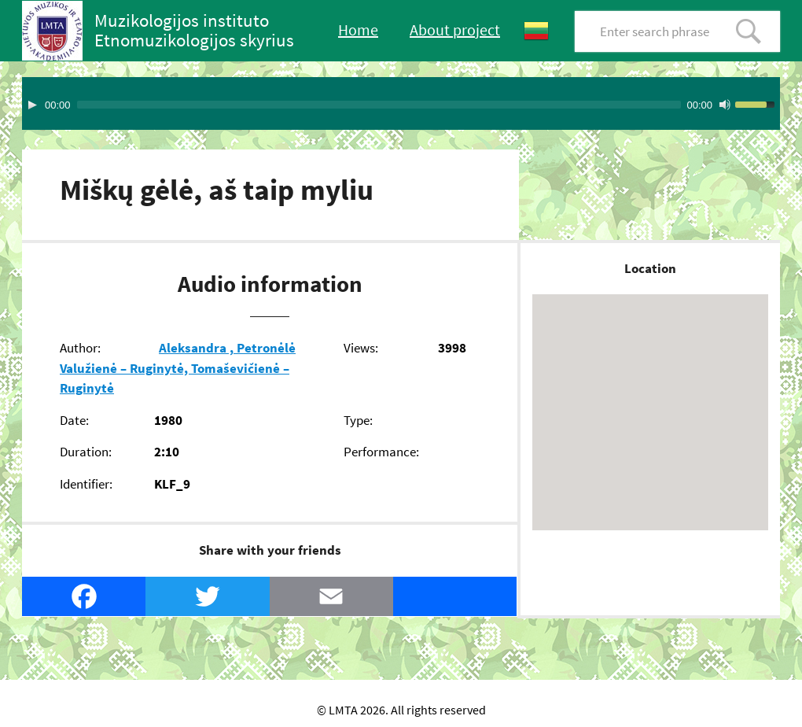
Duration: (86, 451)
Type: (358, 420)
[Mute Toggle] (725, 104)
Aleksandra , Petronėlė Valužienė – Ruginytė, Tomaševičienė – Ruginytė (178, 368)
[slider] (379, 105)
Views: (361, 347)
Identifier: (86, 484)
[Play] (32, 104)
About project (455, 29)
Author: (80, 347)
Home (358, 29)
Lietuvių (536, 31)
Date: (74, 420)
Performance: (381, 451)
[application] (401, 103)
